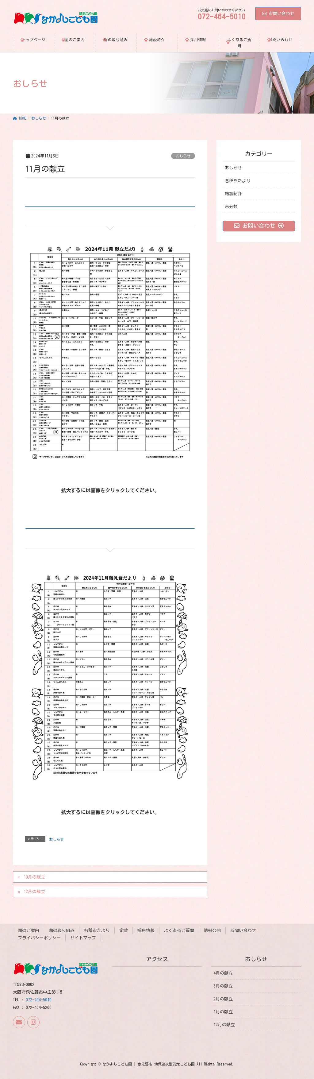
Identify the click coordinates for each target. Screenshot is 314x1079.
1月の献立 (223, 1012)
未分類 (231, 206)
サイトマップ (83, 938)
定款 (123, 930)
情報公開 (212, 930)
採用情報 (146, 930)
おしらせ (183, 156)
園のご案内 (28, 930)
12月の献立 (34, 891)
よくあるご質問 (179, 930)
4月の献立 (223, 973)
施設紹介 (233, 193)
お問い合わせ (278, 13)
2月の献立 (223, 999)
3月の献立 (223, 986)
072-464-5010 (39, 1000)
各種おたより (238, 181)
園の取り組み (62, 930)
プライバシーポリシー (39, 938)
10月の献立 (34, 877)
